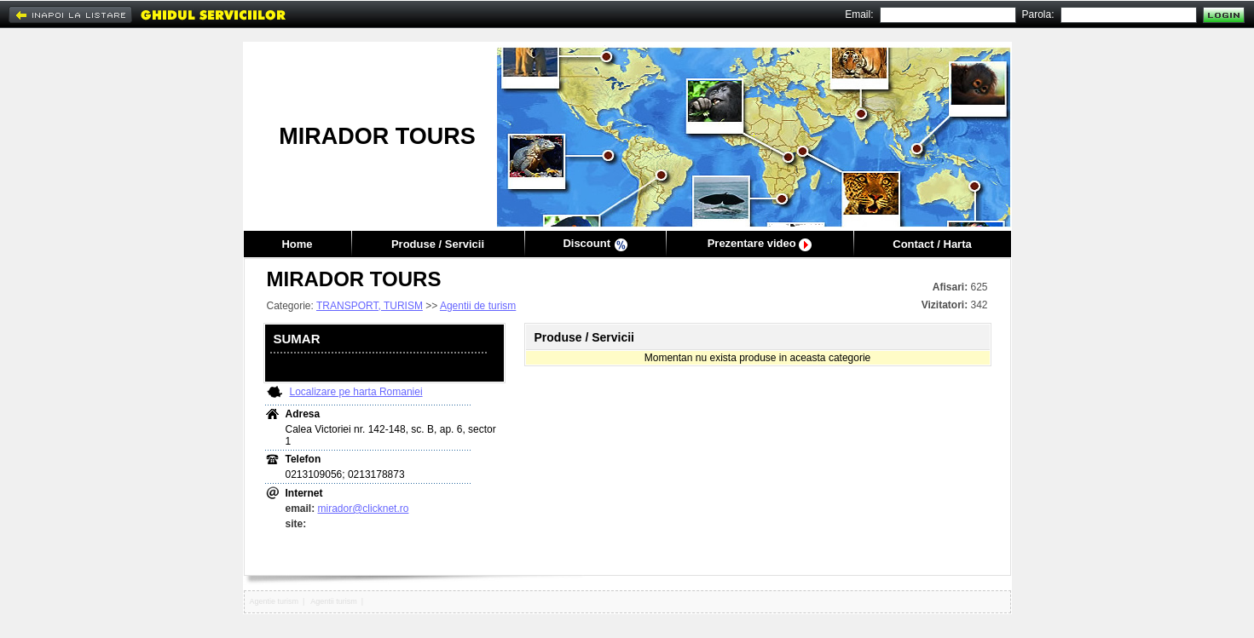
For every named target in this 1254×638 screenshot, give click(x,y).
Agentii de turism (478, 306)
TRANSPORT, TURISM (369, 306)
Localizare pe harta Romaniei (356, 392)
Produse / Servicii (437, 244)
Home (296, 244)
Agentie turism (274, 601)
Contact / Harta (932, 244)
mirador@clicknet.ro (363, 508)
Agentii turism (333, 601)
